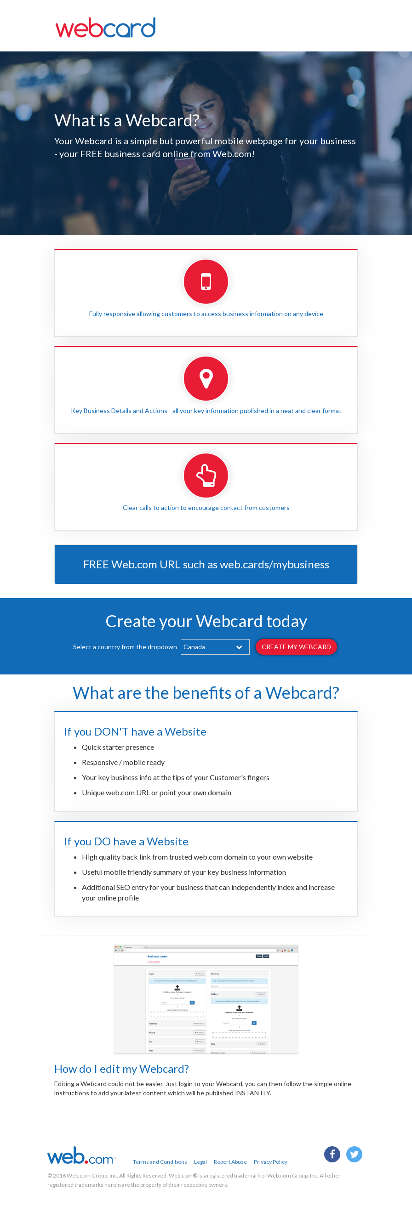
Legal (200, 1161)
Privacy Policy (270, 1161)
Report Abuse (230, 1161)
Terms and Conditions (160, 1161)
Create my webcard (296, 647)
